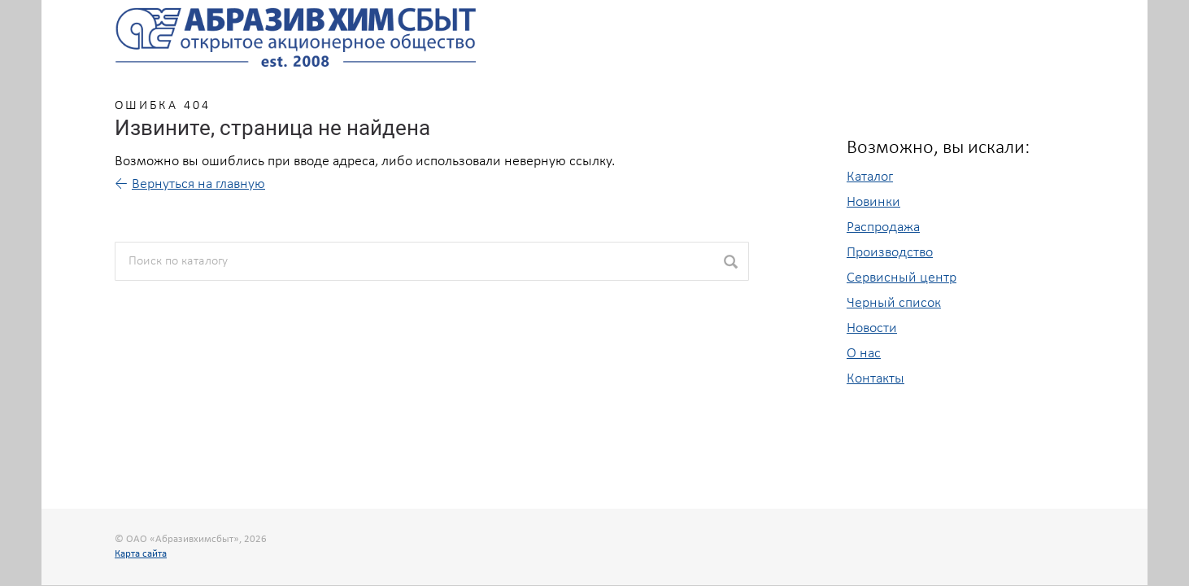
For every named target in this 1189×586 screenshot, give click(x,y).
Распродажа (883, 227)
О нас (864, 353)
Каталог (870, 177)
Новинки (873, 202)
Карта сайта (141, 554)
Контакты (875, 379)
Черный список (894, 303)
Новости (872, 328)
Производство (890, 252)
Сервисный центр (901, 278)
